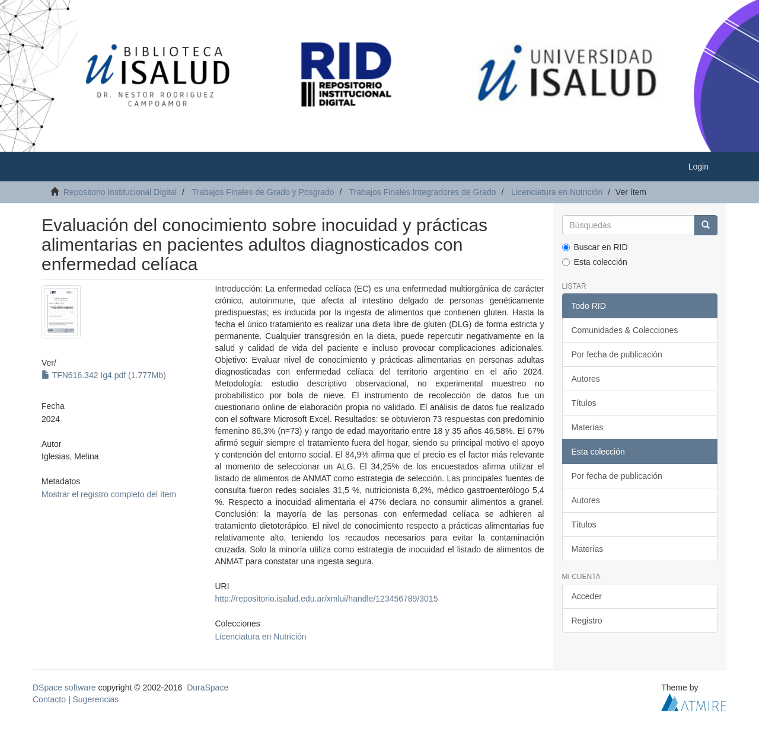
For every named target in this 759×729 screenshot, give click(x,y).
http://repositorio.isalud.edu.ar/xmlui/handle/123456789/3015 (326, 598)
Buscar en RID (595, 247)
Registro (587, 620)
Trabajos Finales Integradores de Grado (422, 192)
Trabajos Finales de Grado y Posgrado (263, 192)
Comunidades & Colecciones (625, 330)
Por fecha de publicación (617, 354)
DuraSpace (207, 687)
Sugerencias (95, 699)
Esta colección (594, 262)
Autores (586, 378)
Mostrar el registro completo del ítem (109, 494)
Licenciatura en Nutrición (556, 192)
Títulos (584, 403)
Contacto (49, 699)
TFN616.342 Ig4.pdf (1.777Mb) (104, 375)
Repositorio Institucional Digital (120, 192)
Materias (588, 427)
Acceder (587, 596)
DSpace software (64, 687)
